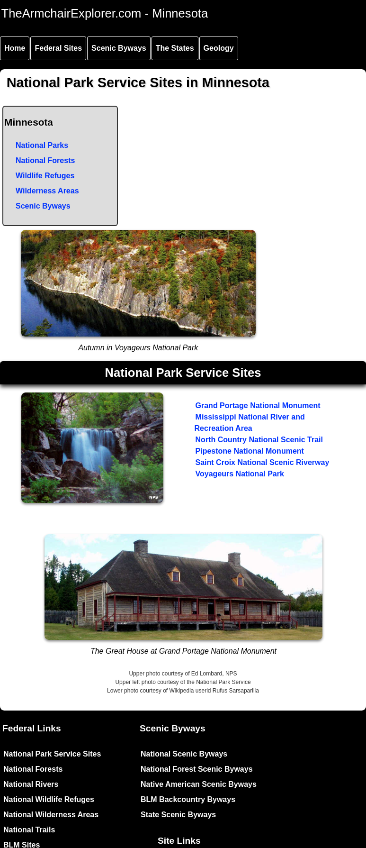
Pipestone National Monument (250, 451)
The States (175, 48)
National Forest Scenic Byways (197, 769)
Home (14, 48)
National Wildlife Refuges (48, 799)
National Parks (42, 145)
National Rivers (30, 784)
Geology (219, 48)
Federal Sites (58, 48)
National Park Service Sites (52, 754)
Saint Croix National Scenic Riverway (263, 462)
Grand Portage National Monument (258, 405)
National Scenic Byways (184, 754)
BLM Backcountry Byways (188, 799)
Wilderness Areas (47, 191)
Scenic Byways (118, 48)
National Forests (45, 160)
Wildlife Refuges (45, 176)
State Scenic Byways (178, 815)
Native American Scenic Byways (199, 784)
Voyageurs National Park (240, 474)
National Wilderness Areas (50, 815)
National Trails (29, 830)
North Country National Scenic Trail (259, 440)
